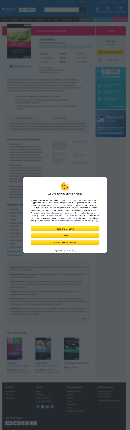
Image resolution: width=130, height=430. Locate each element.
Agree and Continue (54, 205)
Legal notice (58, 251)
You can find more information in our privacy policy (79, 221)
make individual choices (50, 213)
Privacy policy (71, 251)
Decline (33, 215)
